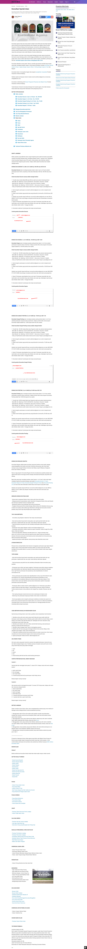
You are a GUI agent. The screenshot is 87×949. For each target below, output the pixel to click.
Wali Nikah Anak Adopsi (17, 839)
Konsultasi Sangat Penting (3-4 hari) (33, 482)
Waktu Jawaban (19, 94)
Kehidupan (20, 136)
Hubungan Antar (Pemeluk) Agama (26, 140)
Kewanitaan (20, 133)
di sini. (37, 720)
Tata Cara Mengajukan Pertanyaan (24, 111)
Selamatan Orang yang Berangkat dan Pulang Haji (23, 825)
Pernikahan (20, 129)
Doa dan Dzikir (21, 138)
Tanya (44, 2)
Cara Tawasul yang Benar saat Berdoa (66, 50)
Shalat (19, 120)
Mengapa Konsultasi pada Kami (23, 109)
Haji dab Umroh (21, 127)
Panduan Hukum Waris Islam (19, 921)
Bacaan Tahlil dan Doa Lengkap (64, 30)
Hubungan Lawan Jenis (23, 131)
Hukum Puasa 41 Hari (17, 788)
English (61, 2)
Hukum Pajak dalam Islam (18, 813)
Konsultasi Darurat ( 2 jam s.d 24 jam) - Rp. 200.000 (30, 96)
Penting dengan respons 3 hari (41, 67)
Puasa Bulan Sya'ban (17, 801)
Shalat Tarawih (15, 775)
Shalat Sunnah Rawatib (17, 760)
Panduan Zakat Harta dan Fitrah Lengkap (21, 811)
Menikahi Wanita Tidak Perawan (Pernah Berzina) (23, 838)
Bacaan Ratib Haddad (17, 893)
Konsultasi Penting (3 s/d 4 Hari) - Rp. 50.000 (28, 103)
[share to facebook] (42, 17)
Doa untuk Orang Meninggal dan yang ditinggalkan (23, 898)
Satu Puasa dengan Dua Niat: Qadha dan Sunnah (23, 790)
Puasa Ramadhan (16, 786)
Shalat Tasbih (15, 768)
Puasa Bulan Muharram (17, 798)
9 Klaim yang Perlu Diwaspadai (62, 88)
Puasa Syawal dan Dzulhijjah (18, 803)
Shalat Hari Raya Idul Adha (18, 771)
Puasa (19, 123)
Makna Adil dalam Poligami (18, 841)
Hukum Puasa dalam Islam (18, 785)
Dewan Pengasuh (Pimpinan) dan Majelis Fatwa (36, 82)
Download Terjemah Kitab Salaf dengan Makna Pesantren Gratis (65, 33)
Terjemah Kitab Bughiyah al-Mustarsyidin (64, 65)
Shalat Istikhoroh (16, 773)
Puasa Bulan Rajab (16, 800)
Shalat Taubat (15, 763)
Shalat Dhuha (15, 766)
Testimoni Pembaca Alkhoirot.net (23, 146)
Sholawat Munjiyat (62, 61)
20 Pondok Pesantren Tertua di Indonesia (65, 46)
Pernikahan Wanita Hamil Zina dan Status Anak (23, 836)
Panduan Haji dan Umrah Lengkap (20, 821)
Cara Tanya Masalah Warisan (22, 113)
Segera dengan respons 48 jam (26, 67)
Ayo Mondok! (32, 2)
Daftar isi (39, 2)
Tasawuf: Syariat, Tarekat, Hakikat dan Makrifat (66, 38)
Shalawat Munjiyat (16, 896)
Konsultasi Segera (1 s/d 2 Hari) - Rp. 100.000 (28, 99)
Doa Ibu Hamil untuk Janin (18, 901)
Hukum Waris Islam (22, 142)
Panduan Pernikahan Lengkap (19, 833)
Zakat (19, 125)
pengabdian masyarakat (41, 72)
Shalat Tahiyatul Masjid (17, 761)
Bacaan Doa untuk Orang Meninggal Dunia (66, 42)
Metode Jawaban (20, 115)
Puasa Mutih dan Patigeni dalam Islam (21, 791)
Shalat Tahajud (15, 765)
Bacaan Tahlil (15, 891)
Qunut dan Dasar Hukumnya (18, 903)
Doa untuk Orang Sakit (17, 899)
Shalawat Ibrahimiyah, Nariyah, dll (20, 894)
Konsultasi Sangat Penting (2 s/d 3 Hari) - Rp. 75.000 (30, 101)
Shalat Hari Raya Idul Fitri (18, 770)
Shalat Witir (14, 776)
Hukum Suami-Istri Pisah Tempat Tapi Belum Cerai (66, 53)
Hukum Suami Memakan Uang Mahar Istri (66, 58)
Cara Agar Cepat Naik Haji (18, 823)
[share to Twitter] (48, 17)
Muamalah (50, 2)
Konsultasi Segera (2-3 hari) (18, 482)
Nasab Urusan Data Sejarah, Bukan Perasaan (65, 77)
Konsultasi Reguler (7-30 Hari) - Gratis (26, 105)
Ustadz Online (18, 16)
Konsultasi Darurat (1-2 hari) (41, 481)
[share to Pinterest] (52, 17)
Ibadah (56, 2)
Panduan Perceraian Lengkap (19, 835)
